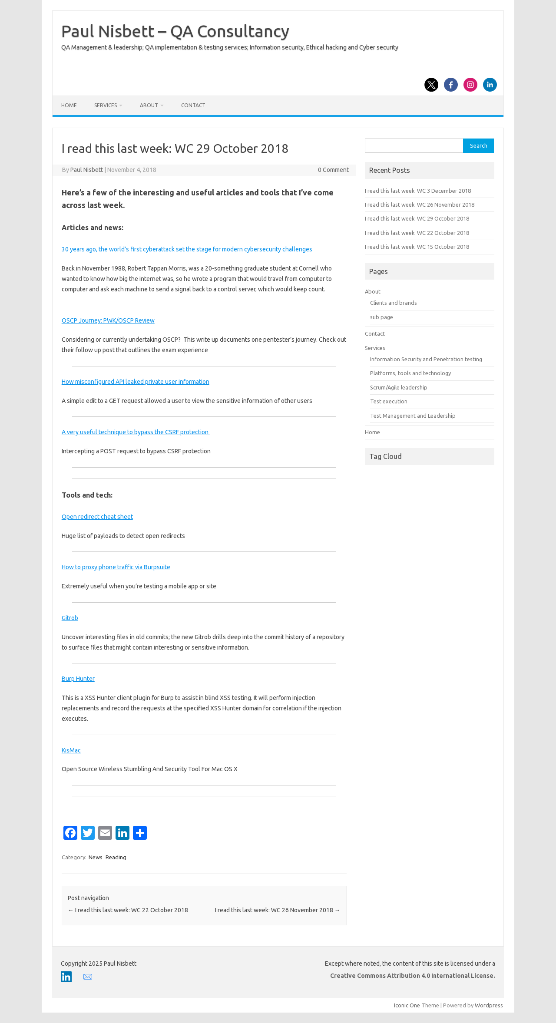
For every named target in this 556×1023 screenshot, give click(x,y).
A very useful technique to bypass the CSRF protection (136, 432)
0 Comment (333, 169)
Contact (193, 105)
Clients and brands (393, 303)
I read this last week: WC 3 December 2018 (418, 191)
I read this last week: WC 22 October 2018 (128, 910)
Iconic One (407, 1005)
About (149, 105)
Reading (116, 857)
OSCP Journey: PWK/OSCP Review (108, 320)
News (96, 857)
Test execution (388, 401)
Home (69, 105)
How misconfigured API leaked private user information (135, 381)
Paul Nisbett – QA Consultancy (175, 31)
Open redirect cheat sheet (97, 516)
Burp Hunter (78, 678)
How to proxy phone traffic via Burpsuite (116, 567)
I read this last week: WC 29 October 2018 (417, 218)
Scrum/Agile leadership (398, 387)
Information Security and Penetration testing (426, 359)
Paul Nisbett (86, 169)
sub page (381, 317)
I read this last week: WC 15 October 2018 (417, 247)
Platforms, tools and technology (410, 373)
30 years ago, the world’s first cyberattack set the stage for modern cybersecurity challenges (187, 249)
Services (105, 105)
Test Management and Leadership (413, 415)
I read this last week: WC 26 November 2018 (278, 910)
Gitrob (70, 617)
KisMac (71, 750)
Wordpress (489, 1005)
